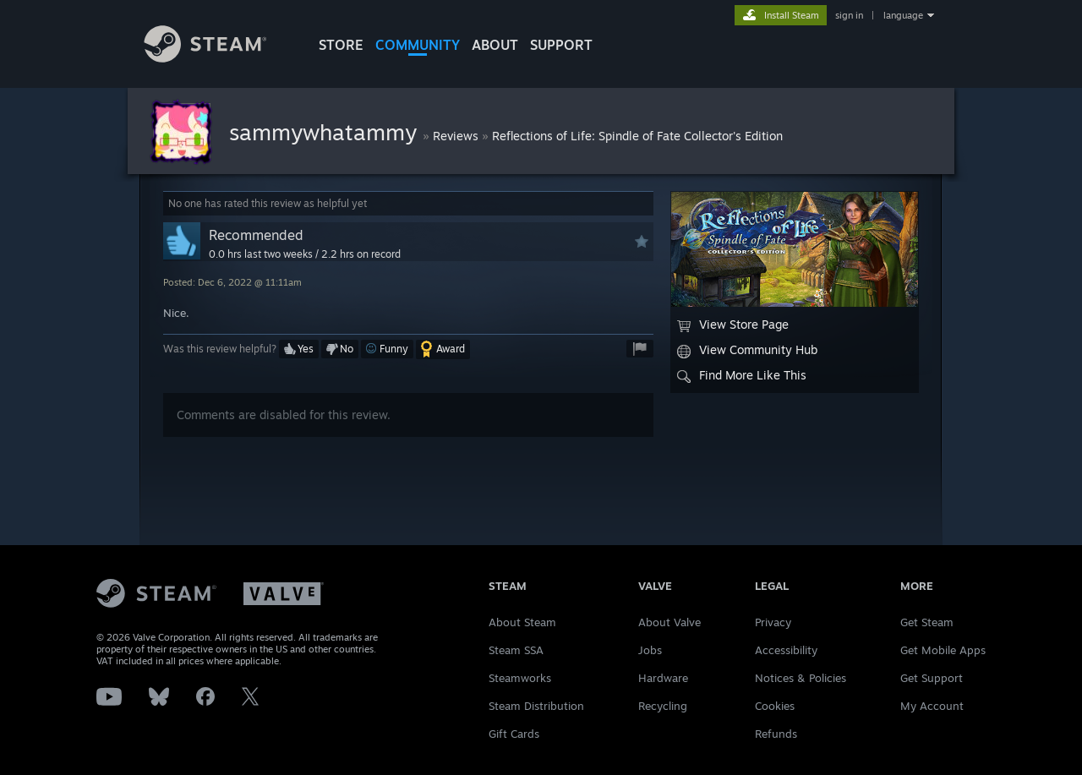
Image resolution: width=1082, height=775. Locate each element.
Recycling (662, 705)
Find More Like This (741, 375)
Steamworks (520, 678)
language (903, 15)
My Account (932, 705)
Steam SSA (516, 650)
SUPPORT (561, 44)
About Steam (522, 622)
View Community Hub (747, 349)
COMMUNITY (417, 44)
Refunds (776, 733)
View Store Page (733, 324)
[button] (299, 349)
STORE (341, 44)
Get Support (931, 678)
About (495, 44)
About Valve (669, 622)
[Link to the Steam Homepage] (218, 58)
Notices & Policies (800, 678)
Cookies (775, 705)
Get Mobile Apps (943, 650)
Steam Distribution (536, 705)
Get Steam (927, 622)
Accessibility (786, 650)
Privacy (773, 622)
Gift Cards (514, 733)
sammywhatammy (326, 131)
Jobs (650, 650)
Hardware (663, 678)
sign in (849, 15)
